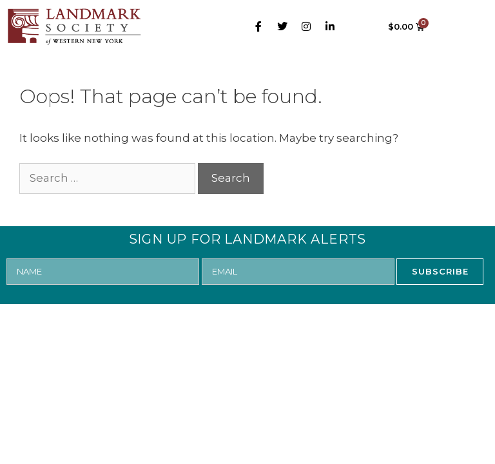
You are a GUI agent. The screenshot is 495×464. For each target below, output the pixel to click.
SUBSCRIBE (440, 271)
